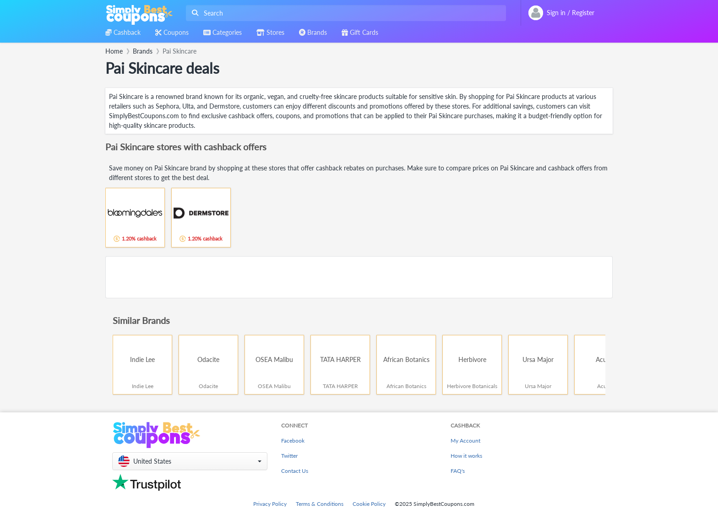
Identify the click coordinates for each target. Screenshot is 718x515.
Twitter (289, 455)
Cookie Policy (369, 503)
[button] (189, 461)
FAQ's (458, 470)
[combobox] (344, 13)
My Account (465, 440)
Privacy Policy (270, 503)
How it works (466, 455)
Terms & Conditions (319, 503)
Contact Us (294, 470)
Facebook (293, 440)
